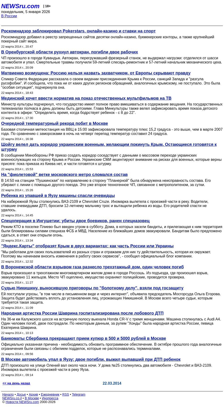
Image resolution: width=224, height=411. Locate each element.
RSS (65, 394)
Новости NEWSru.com (22, 402)
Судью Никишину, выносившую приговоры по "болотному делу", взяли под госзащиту (92, 288)
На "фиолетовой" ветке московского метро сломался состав (64, 174)
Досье (21, 394)
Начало (8, 394)
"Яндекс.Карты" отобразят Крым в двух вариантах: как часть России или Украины (87, 246)
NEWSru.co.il (12, 398)
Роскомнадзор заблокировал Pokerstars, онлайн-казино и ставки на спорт (78, 31)
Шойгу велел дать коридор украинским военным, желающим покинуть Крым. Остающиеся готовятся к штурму (109, 147)
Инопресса (50, 398)
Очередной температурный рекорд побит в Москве (54, 123)
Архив (33, 394)
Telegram (79, 394)
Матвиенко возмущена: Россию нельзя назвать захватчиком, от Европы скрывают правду (95, 73)
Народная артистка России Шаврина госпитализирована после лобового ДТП (82, 313)
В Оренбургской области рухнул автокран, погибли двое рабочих (69, 52)
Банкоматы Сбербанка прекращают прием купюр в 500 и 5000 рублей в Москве (83, 338)
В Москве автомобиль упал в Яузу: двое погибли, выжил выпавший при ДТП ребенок (90, 359)
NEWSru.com (20, 6)
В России (9, 16)
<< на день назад (16, 383)
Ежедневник (50, 394)
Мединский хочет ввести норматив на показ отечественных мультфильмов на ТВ (86, 98)
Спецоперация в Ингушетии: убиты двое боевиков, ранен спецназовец (75, 220)
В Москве (32, 398)
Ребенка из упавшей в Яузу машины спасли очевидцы (58, 195)
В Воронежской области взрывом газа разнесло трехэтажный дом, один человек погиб (92, 267)
